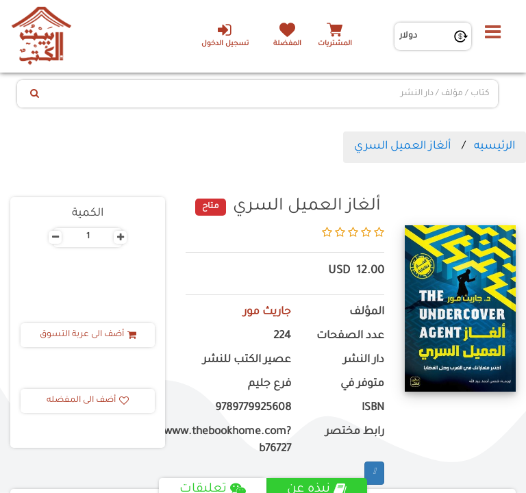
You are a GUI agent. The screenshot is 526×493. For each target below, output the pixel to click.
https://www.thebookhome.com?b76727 (238, 441)
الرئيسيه (494, 146)
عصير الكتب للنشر (247, 360)
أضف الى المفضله (88, 400)
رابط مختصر (354, 432)
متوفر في (362, 384)
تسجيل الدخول (224, 35)
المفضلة (287, 44)
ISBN (373, 408)
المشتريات (335, 44)
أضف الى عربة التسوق (88, 335)
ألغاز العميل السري (402, 146)
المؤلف (366, 312)
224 (282, 336)
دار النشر (363, 360)
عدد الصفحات (350, 336)
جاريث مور (267, 312)
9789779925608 (253, 408)
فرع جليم (269, 384)
